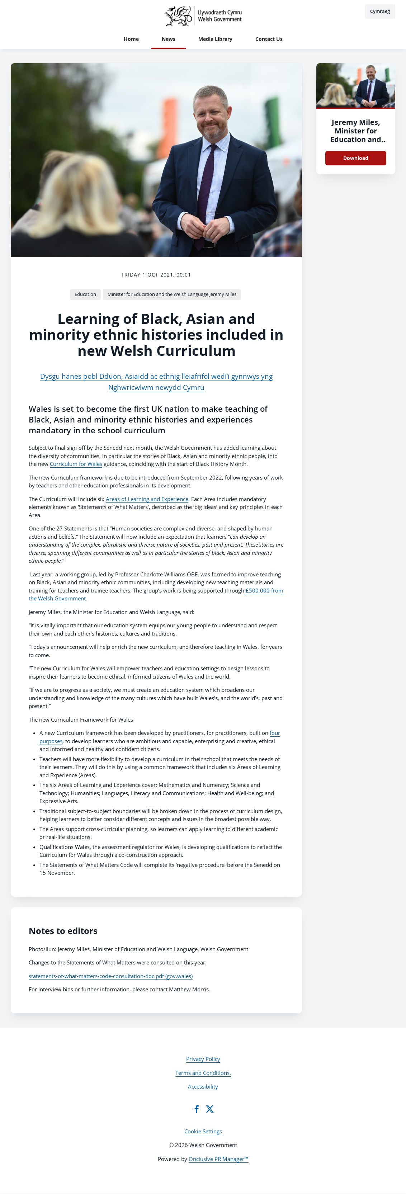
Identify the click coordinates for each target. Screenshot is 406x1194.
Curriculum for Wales (76, 463)
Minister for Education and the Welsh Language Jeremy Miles (172, 294)
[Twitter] (210, 1109)
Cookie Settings (203, 1131)
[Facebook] (196, 1109)
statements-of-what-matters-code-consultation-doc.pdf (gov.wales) (111, 976)
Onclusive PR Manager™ (219, 1158)
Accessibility (203, 1086)
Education (85, 294)
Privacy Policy (203, 1058)
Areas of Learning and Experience (147, 498)
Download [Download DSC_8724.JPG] (355, 158)
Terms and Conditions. (203, 1072)
